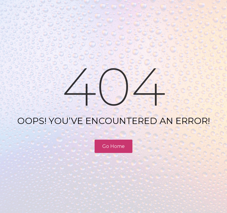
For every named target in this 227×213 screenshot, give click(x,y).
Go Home (113, 146)
